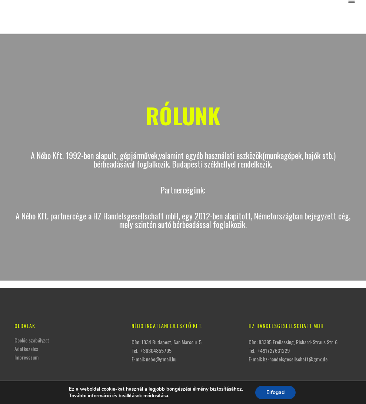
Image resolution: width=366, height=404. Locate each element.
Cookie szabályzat (31, 340)
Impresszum (26, 357)
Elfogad (275, 392)
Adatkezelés (26, 348)
